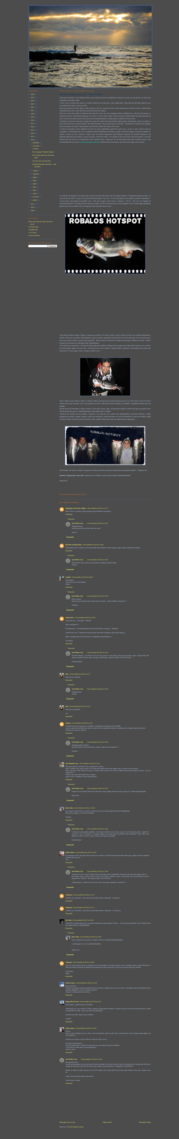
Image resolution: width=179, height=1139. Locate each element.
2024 (32, 101)
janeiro (35, 200)
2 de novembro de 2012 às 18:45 (83, 920)
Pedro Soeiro (70, 852)
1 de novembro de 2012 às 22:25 (82, 723)
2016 (32, 127)
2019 (32, 117)
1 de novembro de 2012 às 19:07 (85, 617)
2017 (32, 123)
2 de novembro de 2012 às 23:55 (86, 983)
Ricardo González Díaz (74, 545)
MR (67, 674)
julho (34, 180)
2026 (32, 94)
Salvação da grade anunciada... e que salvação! (81, 94)
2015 (32, 130)
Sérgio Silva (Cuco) (72, 1001)
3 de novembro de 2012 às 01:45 (90, 1001)
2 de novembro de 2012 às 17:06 (97, 871)
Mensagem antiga (145, 1122)
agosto (35, 177)
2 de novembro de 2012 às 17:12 (83, 895)
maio (34, 187)
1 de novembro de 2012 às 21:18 (79, 706)
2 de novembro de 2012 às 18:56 (83, 962)
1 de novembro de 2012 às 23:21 (89, 763)
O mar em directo (34, 235)
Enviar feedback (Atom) (75, 1127)
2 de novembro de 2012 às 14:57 (97, 788)
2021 (32, 110)
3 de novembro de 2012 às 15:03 (85, 1028)
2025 (32, 97)
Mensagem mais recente (67, 1122)
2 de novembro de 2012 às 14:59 (97, 829)
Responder (69, 514)
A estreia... (35, 149)
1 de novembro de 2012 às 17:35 (97, 508)
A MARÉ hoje (33, 230)
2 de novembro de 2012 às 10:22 (84, 808)
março (35, 193)
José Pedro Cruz (77, 523)
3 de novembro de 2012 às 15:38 (91, 1059)
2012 (32, 140)
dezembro (36, 143)
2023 (32, 104)
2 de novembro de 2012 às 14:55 (97, 652)
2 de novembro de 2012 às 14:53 (97, 523)
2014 (32, 133)
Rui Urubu (69, 808)
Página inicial (107, 1122)
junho (35, 184)
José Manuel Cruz (72, 763)
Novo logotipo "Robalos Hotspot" (43, 152)
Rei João (69, 920)
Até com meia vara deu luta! (41, 161)
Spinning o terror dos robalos (76, 508)
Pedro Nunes (70, 1028)
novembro (36, 146)
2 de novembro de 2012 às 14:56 (97, 742)
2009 (32, 210)
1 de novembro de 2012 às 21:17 (79, 674)
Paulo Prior (70, 617)
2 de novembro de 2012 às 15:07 (85, 852)
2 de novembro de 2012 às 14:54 (97, 596)
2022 (32, 107)
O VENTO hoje (33, 227)
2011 (32, 204)
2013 (32, 136)
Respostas (71, 519)
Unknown (69, 895)
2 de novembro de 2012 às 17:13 (83, 907)
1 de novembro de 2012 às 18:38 (92, 545)
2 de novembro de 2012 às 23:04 (90, 937)
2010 (32, 207)
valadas (68, 577)
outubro (35, 171)
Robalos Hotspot (90, 9)
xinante (68, 723)
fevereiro (36, 197)
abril (34, 190)
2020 (32, 114)
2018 (32, 120)
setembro (36, 174)
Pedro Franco (70, 983)
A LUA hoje (32, 232)
